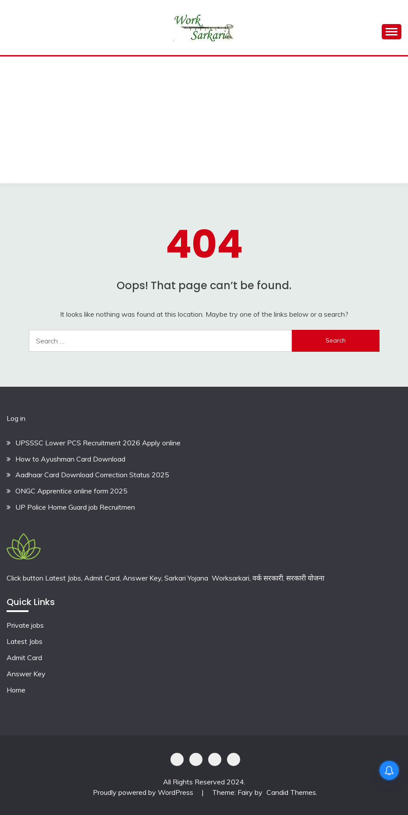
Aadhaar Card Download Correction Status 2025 (92, 474)
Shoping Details (195, 759)
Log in (16, 418)
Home (16, 690)
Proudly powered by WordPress (144, 792)
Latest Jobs (25, 641)
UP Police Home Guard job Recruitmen (75, 507)
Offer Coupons (214, 759)
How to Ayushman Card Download (70, 459)
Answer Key (26, 673)
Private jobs (25, 625)
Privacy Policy (177, 759)
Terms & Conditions (233, 759)
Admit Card (24, 657)
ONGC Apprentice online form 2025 (71, 490)
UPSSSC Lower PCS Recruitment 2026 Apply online (98, 442)
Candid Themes (291, 792)
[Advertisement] (204, 122)
